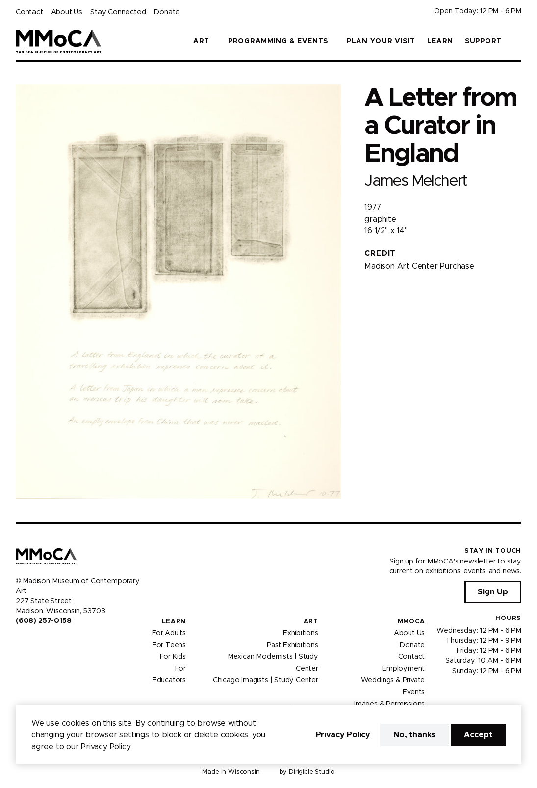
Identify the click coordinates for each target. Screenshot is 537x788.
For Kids (173, 656)
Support (483, 41)
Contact (29, 12)
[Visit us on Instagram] (31, 642)
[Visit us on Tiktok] (55, 642)
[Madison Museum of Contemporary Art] (59, 41)
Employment (403, 668)
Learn (440, 41)
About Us (66, 12)
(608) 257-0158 (43, 621)
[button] (517, 41)
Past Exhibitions (292, 645)
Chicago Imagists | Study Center (265, 680)
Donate (166, 12)
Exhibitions (300, 633)
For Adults (169, 633)
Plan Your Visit (381, 41)
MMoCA (411, 622)
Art (311, 622)
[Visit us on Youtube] (43, 642)
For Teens (169, 645)
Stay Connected (118, 12)
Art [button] (201, 41)
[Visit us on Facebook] (20, 642)
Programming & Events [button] (278, 41)
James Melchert (415, 181)
